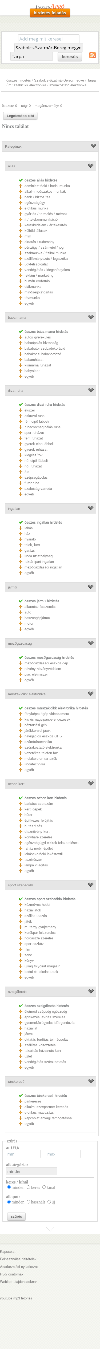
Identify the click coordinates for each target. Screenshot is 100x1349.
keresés (70, 56)
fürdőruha (32, 483)
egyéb (29, 303)
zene (28, 955)
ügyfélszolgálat (36, 264)
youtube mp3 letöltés (16, 1298)
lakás (29, 528)
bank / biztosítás (37, 197)
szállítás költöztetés (40, 1045)
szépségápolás (36, 477)
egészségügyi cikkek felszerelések (52, 843)
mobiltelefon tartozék (41, 759)
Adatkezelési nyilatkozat (19, 1267)
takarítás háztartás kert (43, 1051)
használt (38, 1202)
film (27, 949)
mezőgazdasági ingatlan (43, 567)
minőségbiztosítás (39, 292)
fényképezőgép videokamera (47, 714)
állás (11, 166)
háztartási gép (36, 725)
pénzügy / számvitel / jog (44, 247)
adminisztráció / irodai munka (47, 186)
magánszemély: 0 (48, 106)
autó (28, 612)
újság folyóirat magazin (42, 966)
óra (27, 472)
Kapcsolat (7, 1252)
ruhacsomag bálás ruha (43, 427)
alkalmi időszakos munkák (45, 191)
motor (29, 623)
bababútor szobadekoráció (45, 348)
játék (28, 921)
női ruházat (33, 466)
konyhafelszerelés (39, 837)
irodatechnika (35, 764)
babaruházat (34, 360)
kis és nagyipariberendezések (47, 719)
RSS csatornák (11, 1274)
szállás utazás (36, 916)
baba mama (17, 318)
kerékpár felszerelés (40, 933)
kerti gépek (33, 809)
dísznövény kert (37, 832)
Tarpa (91, 80)
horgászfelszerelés (39, 938)
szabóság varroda (38, 489)
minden (17, 1187)
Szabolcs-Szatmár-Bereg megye (59, 80)
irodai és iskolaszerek (41, 972)
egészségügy (35, 203)
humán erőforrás (37, 281)
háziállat (31, 1028)
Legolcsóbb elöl (20, 116)
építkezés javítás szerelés (45, 1017)
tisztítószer (33, 860)
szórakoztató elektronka (67, 85)
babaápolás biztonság (41, 343)
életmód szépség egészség (46, 1011)
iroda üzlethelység (39, 556)
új (53, 1202)
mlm (28, 236)
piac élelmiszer (36, 674)
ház (27, 534)
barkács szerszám (39, 804)
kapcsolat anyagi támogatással (49, 1118)
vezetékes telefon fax (41, 753)
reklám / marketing (39, 275)
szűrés (16, 1216)
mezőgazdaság (19, 643)
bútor (28, 815)
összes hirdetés (18, 80)
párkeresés (33, 1101)
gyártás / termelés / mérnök (46, 214)
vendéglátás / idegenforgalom (47, 270)
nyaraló (30, 539)
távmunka (32, 298)
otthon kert (16, 784)
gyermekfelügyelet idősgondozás (50, 1023)
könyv (29, 961)
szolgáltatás (17, 992)
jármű (12, 587)
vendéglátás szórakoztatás (45, 1062)
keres (35, 1187)
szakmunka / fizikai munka (45, 253)
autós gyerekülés (38, 337)
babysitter (32, 371)
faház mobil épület (39, 848)
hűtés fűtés (33, 826)
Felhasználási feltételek (18, 1259)
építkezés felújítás (39, 820)
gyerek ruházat (36, 449)
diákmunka (33, 287)
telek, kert (32, 545)
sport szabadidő (20, 885)
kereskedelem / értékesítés (46, 225)
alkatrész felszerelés (41, 607)
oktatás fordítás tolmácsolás (47, 1039)
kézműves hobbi (37, 905)
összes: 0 (9, 106)
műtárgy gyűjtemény (40, 927)
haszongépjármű (37, 618)
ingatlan (14, 509)
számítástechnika (38, 742)
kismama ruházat (38, 365)
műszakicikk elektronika (27, 85)
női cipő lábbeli (36, 461)
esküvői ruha (34, 416)
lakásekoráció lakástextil (44, 854)
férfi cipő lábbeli (37, 421)
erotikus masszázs (39, 1112)
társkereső (16, 1082)
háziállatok (33, 910)
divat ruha (15, 391)
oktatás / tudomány (39, 242)
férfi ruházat (34, 438)
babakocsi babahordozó (43, 354)
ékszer (30, 410)
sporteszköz (34, 944)
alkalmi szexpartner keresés (46, 1107)
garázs (30, 550)
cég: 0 (26, 106)
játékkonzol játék (38, 731)
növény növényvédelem (43, 669)
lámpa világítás (36, 865)
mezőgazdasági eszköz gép (46, 663)
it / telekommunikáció (41, 219)
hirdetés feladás (50, 13)
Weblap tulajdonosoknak (19, 1282)
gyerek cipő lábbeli (39, 444)
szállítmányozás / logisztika (46, 259)
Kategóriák (13, 146)
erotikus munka (36, 208)
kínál (51, 1187)
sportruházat (34, 433)
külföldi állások (36, 231)
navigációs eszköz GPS (43, 736)
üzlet (28, 1056)
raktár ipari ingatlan (39, 562)
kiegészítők (33, 455)
